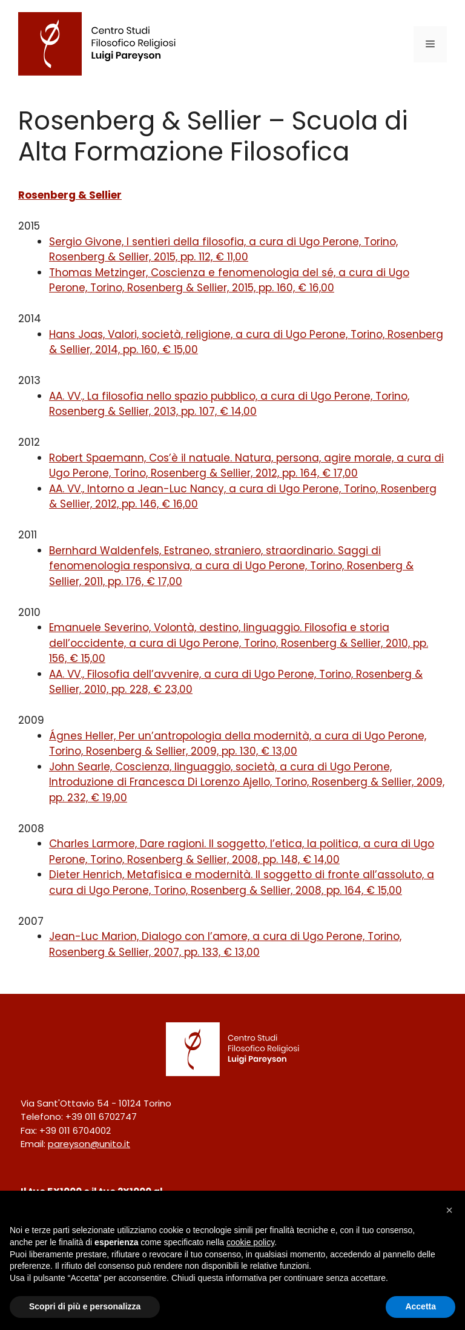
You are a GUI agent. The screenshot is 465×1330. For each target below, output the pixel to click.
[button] (449, 1210)
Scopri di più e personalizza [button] (84, 1306)
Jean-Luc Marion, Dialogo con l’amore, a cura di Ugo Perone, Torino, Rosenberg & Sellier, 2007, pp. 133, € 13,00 (225, 944)
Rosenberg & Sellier (70, 195)
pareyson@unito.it (89, 1143)
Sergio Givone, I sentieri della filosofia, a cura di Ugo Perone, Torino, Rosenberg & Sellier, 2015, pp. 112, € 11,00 (223, 249)
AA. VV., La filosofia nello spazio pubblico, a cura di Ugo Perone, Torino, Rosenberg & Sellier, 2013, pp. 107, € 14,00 (229, 404)
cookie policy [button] (250, 1242)
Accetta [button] (420, 1306)
